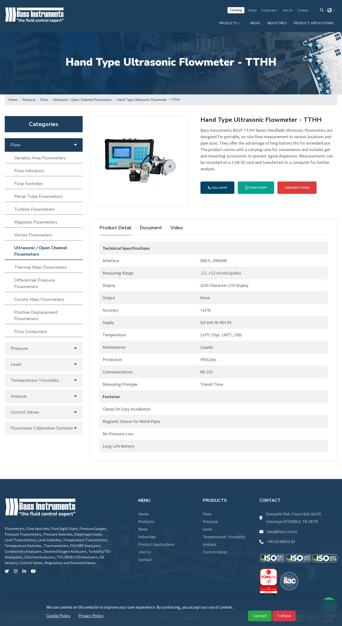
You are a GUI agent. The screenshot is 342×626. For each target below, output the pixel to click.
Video (176, 228)
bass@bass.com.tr (278, 531)
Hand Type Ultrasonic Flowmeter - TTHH (148, 100)
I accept (260, 616)
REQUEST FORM (297, 188)
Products (228, 23)
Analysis (209, 544)
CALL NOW (217, 188)
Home (252, 10)
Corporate (268, 10)
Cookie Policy (58, 616)
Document (151, 228)
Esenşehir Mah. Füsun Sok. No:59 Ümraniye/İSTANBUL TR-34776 (290, 517)
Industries (277, 23)
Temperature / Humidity (224, 536)
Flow (44, 100)
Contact (302, 10)
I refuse (284, 616)
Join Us (288, 10)
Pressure (210, 521)
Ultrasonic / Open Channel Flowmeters (82, 100)
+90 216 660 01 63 (277, 541)
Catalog (236, 10)
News (255, 23)
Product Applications (314, 23)
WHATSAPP (256, 188)
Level (207, 529)
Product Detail (115, 228)
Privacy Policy (91, 616)
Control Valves (215, 552)
